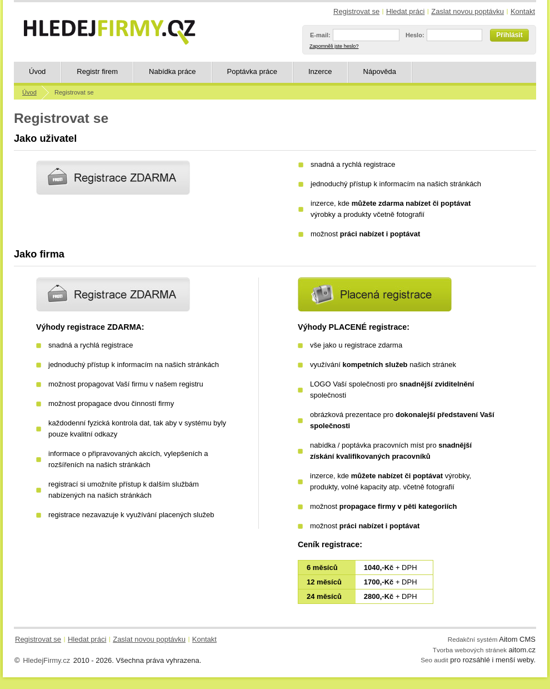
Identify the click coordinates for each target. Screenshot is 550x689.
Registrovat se (356, 11)
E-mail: (320, 35)
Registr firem (97, 71)
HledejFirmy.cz (46, 660)
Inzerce (320, 71)
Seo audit (434, 659)
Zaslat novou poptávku (467, 11)
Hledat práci (405, 11)
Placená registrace (375, 294)
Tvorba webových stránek (470, 649)
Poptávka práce (252, 71)
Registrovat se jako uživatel (113, 178)
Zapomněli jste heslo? (333, 46)
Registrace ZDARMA (113, 294)
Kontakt (523, 11)
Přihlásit (509, 35)
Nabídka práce (172, 71)
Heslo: (415, 35)
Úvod (37, 71)
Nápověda (379, 71)
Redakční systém (473, 639)
